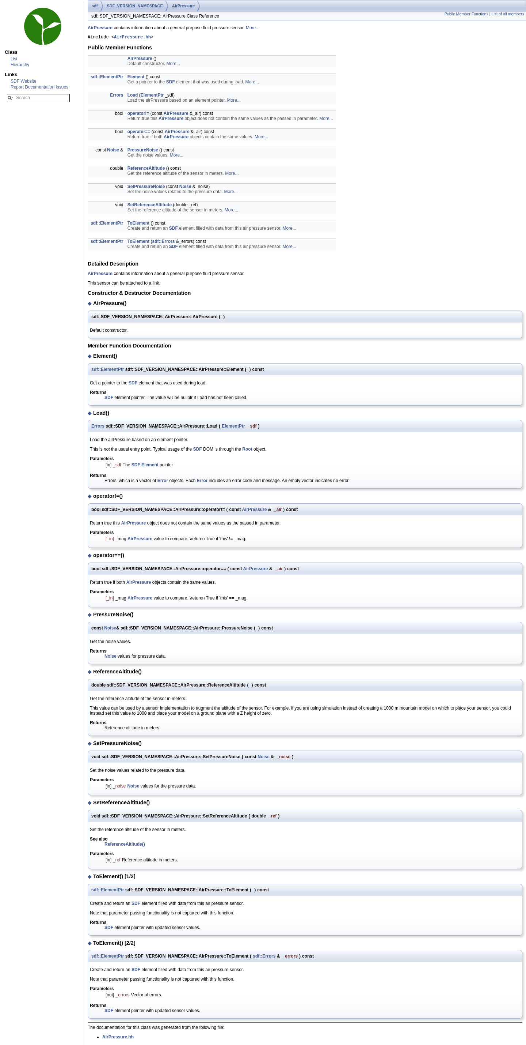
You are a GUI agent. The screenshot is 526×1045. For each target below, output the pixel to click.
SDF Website (23, 81)
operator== (138, 132)
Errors (116, 96)
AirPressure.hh (132, 38)
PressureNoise (142, 151)
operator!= (138, 114)
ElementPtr (152, 96)
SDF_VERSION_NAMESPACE (135, 6)
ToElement (138, 224)
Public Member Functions (466, 14)
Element (136, 77)
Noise (113, 151)
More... (252, 27)
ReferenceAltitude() (124, 845)
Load (132, 96)
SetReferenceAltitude (149, 205)
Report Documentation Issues (39, 87)
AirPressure (183, 6)
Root (247, 450)
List (14, 58)
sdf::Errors (163, 242)
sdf (95, 6)
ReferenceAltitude (146, 169)
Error (162, 481)
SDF (170, 83)
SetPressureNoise (146, 187)
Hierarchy (20, 64)
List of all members (508, 14)
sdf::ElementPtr (107, 77)
